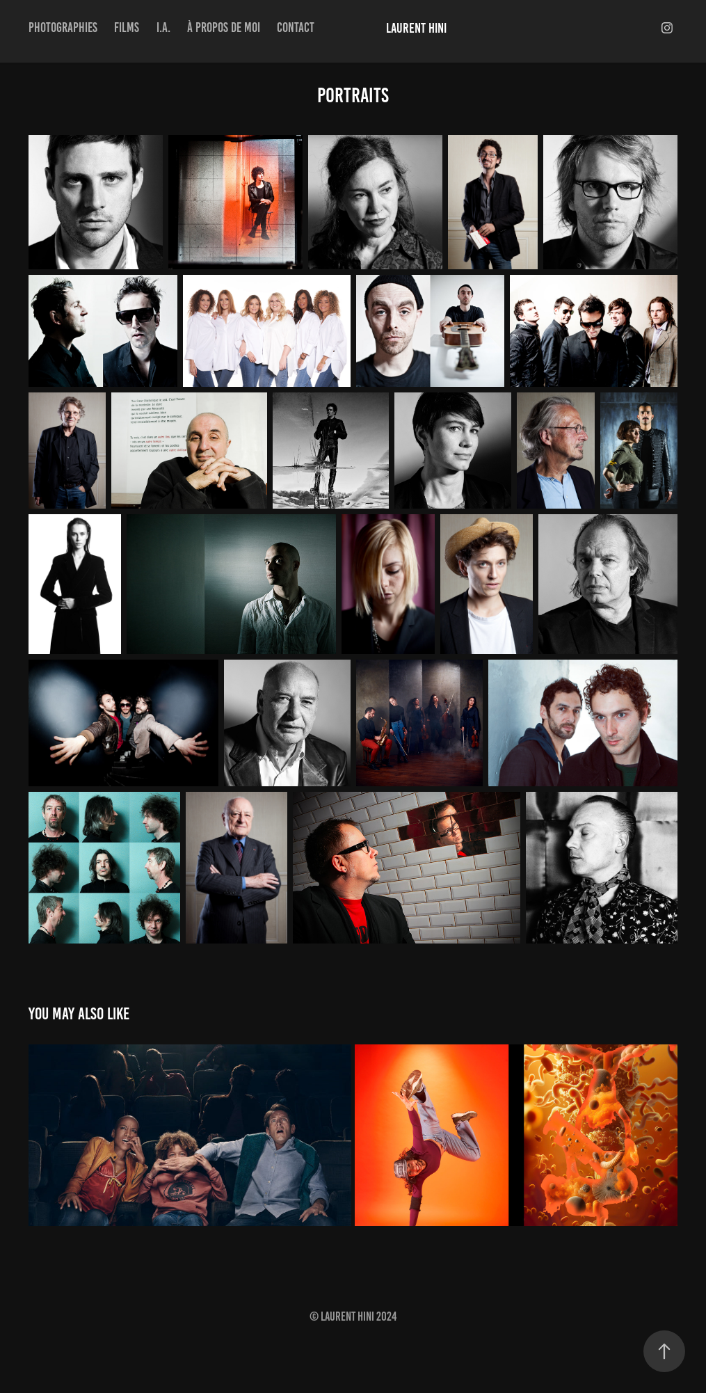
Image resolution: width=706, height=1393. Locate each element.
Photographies (63, 27)
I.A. (163, 27)
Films (126, 27)
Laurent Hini (416, 27)
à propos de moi (223, 27)
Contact (295, 27)
